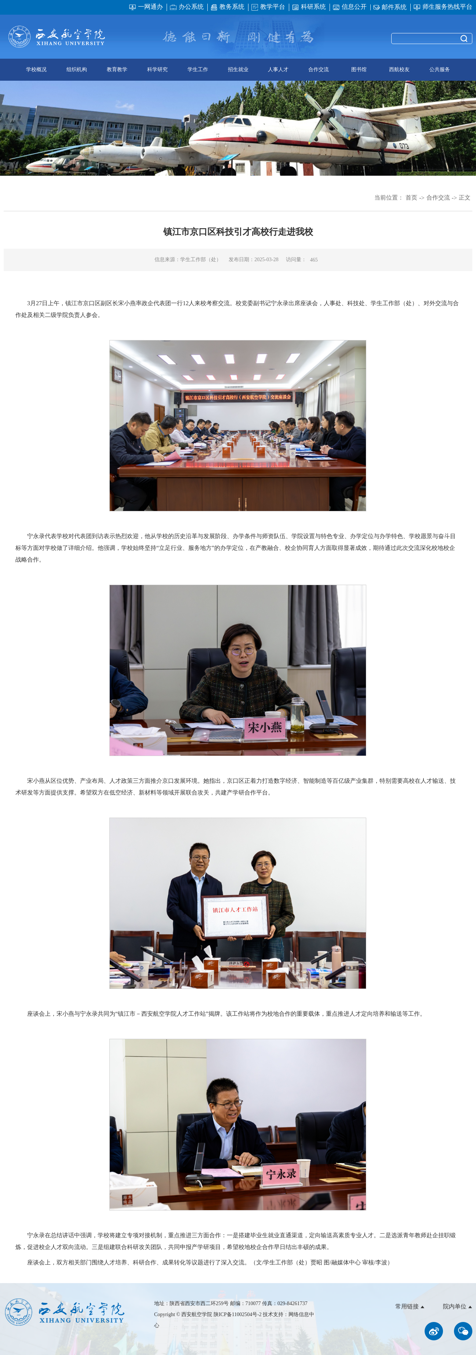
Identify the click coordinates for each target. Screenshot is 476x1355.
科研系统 (309, 7)
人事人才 (278, 69)
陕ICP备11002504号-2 (238, 1314)
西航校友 (399, 69)
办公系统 (187, 7)
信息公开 (350, 7)
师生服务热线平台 (442, 7)
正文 (464, 197)
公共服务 (439, 69)
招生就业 (238, 69)
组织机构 (76, 69)
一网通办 (146, 7)
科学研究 (157, 69)
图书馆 (359, 69)
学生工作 (198, 69)
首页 (411, 197)
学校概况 (36, 69)
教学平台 (268, 7)
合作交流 (318, 69)
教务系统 (227, 7)
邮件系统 (390, 7)
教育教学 (117, 69)
